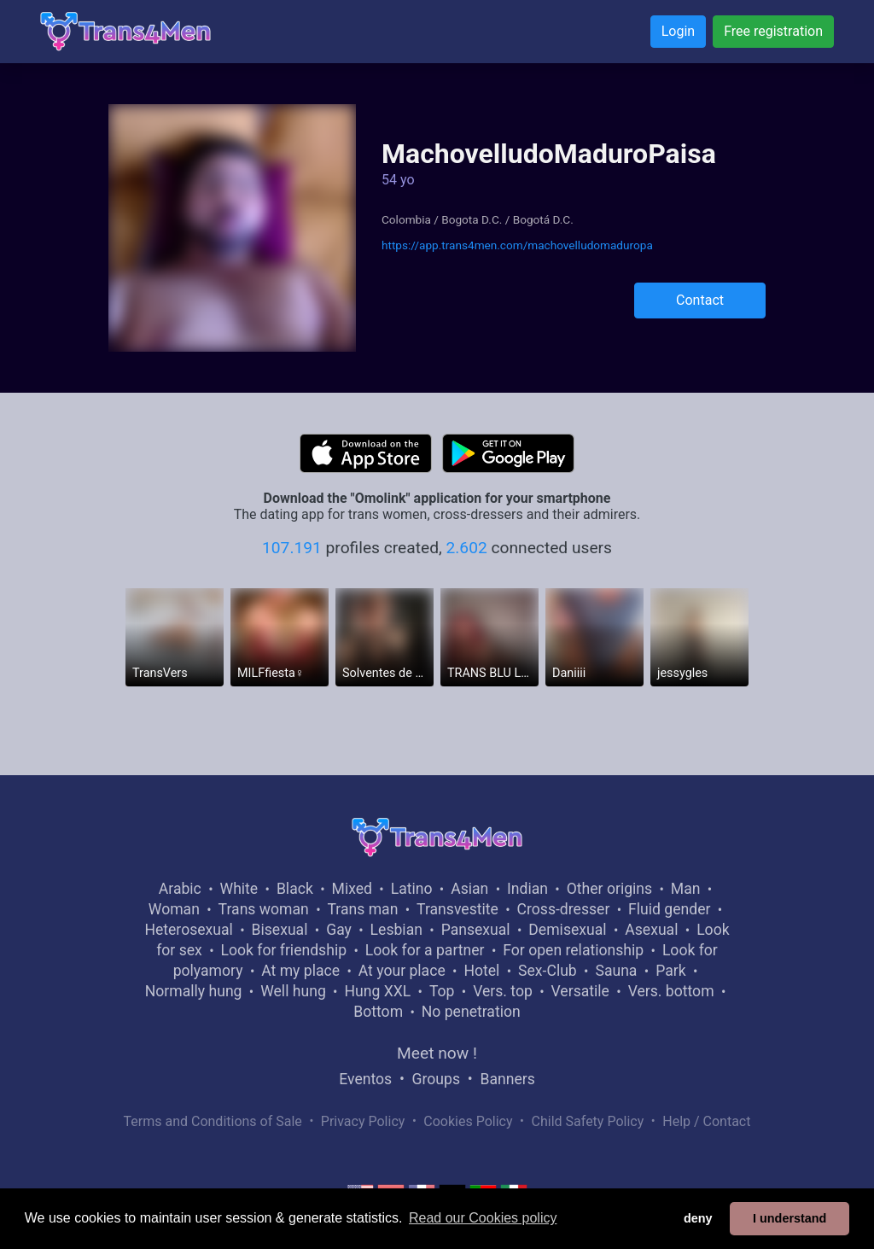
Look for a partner (425, 950)
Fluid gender (669, 909)
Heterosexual (188, 929)
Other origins (609, 888)
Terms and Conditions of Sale (213, 1121)
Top (442, 991)
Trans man (362, 909)
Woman (174, 909)
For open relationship (573, 950)
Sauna (616, 970)
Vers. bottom (671, 991)
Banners (507, 1079)
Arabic (180, 888)
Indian (527, 888)
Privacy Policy (363, 1121)
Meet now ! (437, 1053)
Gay (339, 929)
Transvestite (457, 909)
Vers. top (503, 991)
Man (686, 888)
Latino (412, 888)
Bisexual (280, 929)
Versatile (580, 991)
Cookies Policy (467, 1121)
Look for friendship (283, 950)
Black (295, 888)
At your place (402, 970)
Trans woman (263, 909)
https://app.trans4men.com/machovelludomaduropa (517, 245)
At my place (300, 970)
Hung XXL (377, 991)
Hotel (481, 970)
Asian (469, 888)
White (239, 888)
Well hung (293, 991)
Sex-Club (547, 970)
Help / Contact (706, 1121)
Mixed (352, 888)
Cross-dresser (563, 909)
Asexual (651, 929)
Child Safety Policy (588, 1121)
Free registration (773, 31)
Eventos (365, 1079)
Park (670, 970)
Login (678, 31)
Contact (700, 300)
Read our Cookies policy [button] (482, 1218)
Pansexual (475, 929)
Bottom (378, 1011)
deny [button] (698, 1218)
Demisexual (567, 929)
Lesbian (396, 929)
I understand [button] (789, 1218)
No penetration (471, 1011)
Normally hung (193, 991)
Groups (436, 1079)
